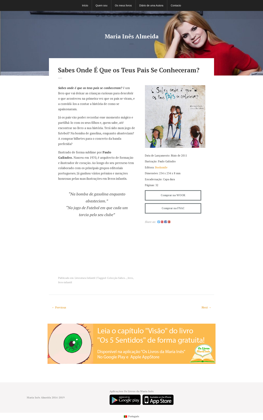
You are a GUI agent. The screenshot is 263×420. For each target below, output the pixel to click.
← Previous (59, 307)
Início (85, 5)
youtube (137, 15)
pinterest (143, 15)
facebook (103, 15)
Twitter (98, 15)
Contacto (176, 5)
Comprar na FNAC (173, 208)
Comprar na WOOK (173, 195)
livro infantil (65, 282)
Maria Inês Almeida (132, 36)
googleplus (120, 15)
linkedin (115, 15)
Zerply (126, 15)
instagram (160, 15)
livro (130, 278)
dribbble (148, 15)
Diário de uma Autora (151, 5)
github (154, 15)
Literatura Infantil (85, 278)
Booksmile (161, 167)
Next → (206, 307)
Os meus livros (123, 5)
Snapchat (109, 15)
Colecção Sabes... (117, 278)
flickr (165, 15)
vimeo (131, 15)
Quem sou (101, 5)
